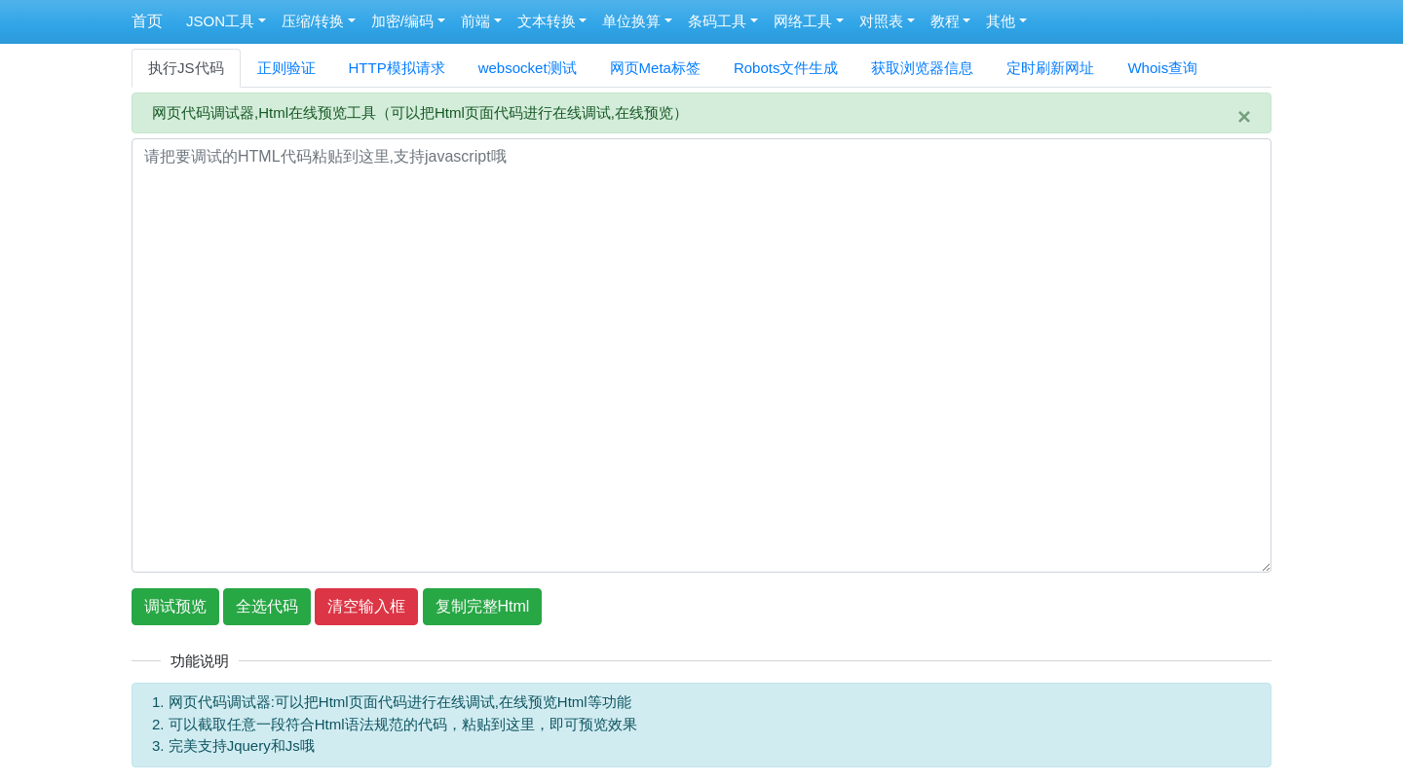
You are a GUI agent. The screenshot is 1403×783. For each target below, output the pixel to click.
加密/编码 (402, 21)
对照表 (881, 21)
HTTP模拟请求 (397, 67)
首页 (147, 21)
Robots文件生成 (786, 67)
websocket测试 (527, 67)
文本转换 (546, 21)
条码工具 (717, 21)
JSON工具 (220, 21)
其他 (1000, 21)
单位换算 (631, 21)
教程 (945, 21)
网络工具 (803, 21)
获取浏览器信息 (922, 67)
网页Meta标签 (655, 67)
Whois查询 (1162, 67)
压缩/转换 (313, 21)
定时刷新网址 (1050, 67)
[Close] (1244, 116)
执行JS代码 (186, 67)
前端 (475, 21)
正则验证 (286, 67)
